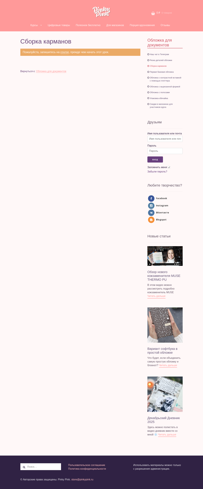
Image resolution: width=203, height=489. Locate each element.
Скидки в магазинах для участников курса (161, 105)
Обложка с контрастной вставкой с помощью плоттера (165, 79)
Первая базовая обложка (162, 72)
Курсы (34, 25)
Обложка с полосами (160, 92)
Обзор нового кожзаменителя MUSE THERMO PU (163, 275)
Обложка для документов (51, 71)
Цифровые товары (59, 25)
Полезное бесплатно (88, 25)
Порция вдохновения (142, 25)
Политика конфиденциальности (87, 468)
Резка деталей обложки (161, 60)
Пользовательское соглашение (86, 465)
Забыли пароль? (157, 171)
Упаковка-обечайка (159, 98)
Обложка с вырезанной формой (165, 86)
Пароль (151, 145)
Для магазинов (115, 25)
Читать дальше (156, 296)
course (64, 52)
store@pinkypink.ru (82, 479)
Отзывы (165, 25)
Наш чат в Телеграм (159, 54)
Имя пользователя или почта (164, 133)
